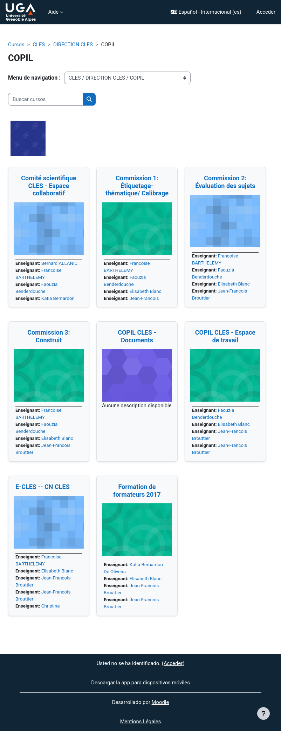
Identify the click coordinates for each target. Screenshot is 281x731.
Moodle (160, 702)
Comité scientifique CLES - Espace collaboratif (48, 185)
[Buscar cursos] (45, 99)
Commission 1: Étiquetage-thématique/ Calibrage (137, 185)
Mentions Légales (140, 721)
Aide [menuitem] (53, 12)
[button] (208, 12)
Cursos (16, 44)
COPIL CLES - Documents (137, 336)
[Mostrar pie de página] (263, 713)
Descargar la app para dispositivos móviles (140, 682)
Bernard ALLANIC (59, 263)
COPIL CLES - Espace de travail (225, 336)
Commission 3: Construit (48, 336)
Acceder (265, 12)
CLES (39, 44)
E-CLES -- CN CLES (42, 486)
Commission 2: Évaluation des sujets (225, 181)
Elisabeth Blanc (146, 291)
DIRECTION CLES (73, 44)
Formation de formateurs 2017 (137, 490)
